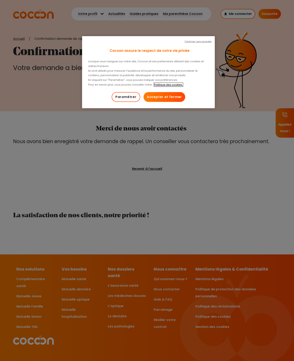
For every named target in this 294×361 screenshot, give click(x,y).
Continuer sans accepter (198, 41)
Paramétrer (126, 97)
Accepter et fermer (164, 97)
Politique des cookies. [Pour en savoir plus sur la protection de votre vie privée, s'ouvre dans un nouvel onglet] (168, 84)
